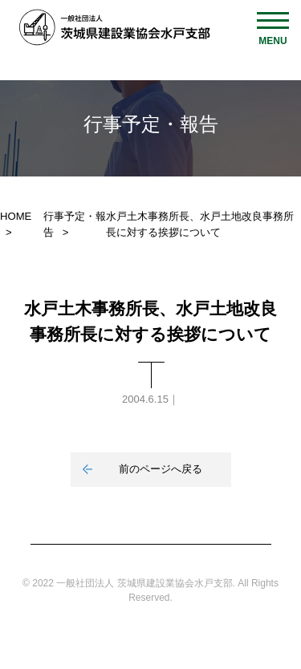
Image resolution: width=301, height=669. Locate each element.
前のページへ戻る (160, 469)
